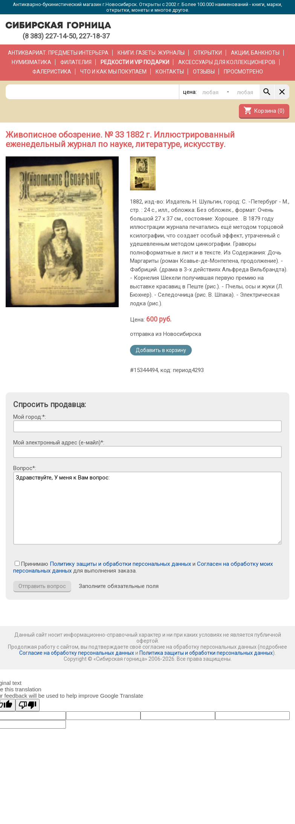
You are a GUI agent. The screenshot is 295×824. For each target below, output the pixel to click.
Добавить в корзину (161, 350)
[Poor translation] (27, 705)
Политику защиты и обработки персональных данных (120, 564)
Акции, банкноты (255, 53)
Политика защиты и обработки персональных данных (206, 653)
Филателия (76, 62)
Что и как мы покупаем (113, 72)
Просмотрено (243, 72)
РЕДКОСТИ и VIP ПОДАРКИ (135, 62)
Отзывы (204, 72)
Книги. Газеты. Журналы (151, 53)
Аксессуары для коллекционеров (226, 62)
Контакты (170, 72)
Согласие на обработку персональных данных (76, 653)
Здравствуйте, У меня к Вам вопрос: (147, 508)
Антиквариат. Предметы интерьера (58, 53)
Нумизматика (31, 62)
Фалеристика (51, 72)
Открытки (208, 53)
